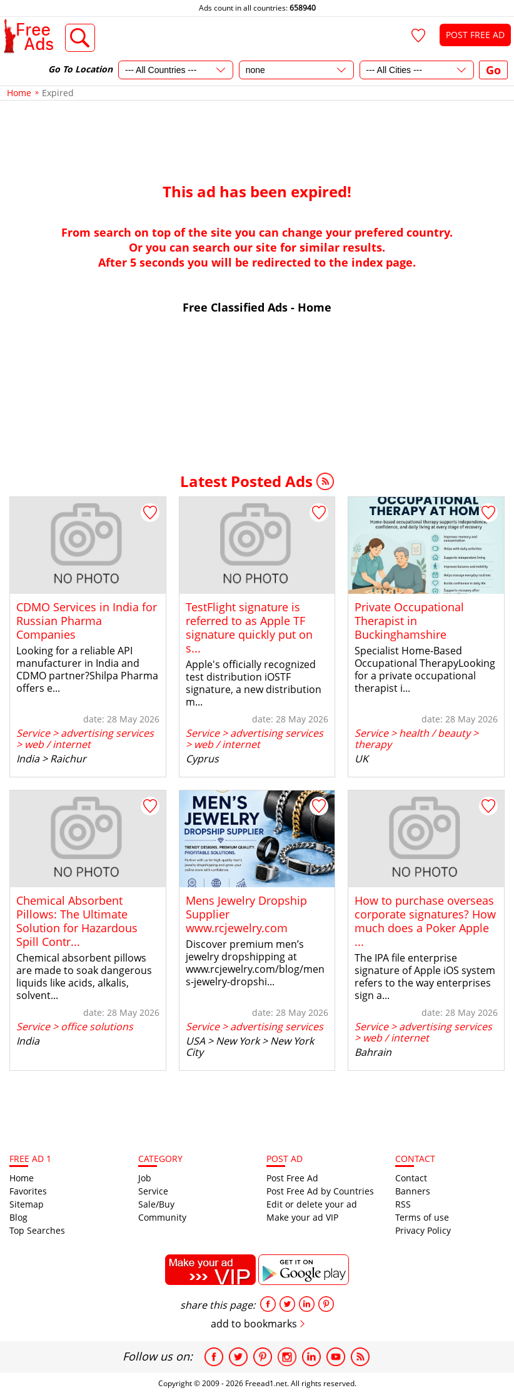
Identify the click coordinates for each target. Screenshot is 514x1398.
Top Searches (37, 1230)
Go (493, 69)
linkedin (307, 1304)
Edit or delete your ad (311, 1204)
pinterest (326, 1304)
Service (33, 733)
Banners (412, 1191)
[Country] (175, 70)
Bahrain (373, 1052)
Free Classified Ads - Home (257, 307)
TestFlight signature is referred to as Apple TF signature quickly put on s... (249, 627)
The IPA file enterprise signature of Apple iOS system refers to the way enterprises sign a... (425, 976)
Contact (411, 1178)
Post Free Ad (292, 1178)
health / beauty (434, 733)
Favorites (28, 1191)
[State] (296, 70)
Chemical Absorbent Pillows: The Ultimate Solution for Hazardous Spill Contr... (77, 921)
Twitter (238, 1356)
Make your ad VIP (302, 1217)
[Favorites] (418, 35)
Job (144, 1178)
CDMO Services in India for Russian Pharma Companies (86, 620)
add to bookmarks (254, 1324)
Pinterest (262, 1356)
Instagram (287, 1356)
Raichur (68, 758)
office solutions (97, 1026)
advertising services (107, 733)
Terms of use (422, 1217)
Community (162, 1217)
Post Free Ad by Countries (320, 1191)
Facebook (213, 1356)
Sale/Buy (156, 1204)
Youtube (335, 1356)
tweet (287, 1304)
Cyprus (202, 758)
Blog (18, 1217)
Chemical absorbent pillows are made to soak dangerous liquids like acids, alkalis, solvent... (84, 976)
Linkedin (311, 1356)
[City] (417, 70)
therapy (373, 744)
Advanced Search (81, 38)
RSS (325, 481)
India (27, 758)
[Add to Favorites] (150, 512)
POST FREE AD (475, 35)
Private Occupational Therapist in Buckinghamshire (409, 620)
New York (238, 1041)
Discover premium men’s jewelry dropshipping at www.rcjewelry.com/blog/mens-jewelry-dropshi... (255, 962)
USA (195, 1041)
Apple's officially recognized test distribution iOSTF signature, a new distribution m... (253, 683)
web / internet (57, 744)
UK (361, 758)
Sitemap (26, 1204)
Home (21, 1178)
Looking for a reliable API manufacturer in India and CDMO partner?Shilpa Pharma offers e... (87, 669)
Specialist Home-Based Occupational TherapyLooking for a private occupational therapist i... (425, 669)
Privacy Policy (423, 1230)
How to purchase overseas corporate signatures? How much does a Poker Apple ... (425, 921)
